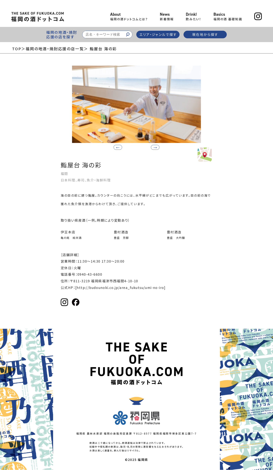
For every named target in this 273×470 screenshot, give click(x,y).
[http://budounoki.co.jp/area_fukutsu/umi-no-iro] (121, 287)
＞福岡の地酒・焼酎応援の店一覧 (52, 48)
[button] (154, 147)
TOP (16, 48)
